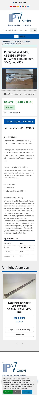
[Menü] (16, 36)
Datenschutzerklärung (20, 388)
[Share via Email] (13, 94)
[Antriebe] (27, 42)
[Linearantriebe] (9, 44)
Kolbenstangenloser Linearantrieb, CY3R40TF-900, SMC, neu (19, 307)
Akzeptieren (8, 392)
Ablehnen (17, 392)
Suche (34, 30)
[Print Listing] (29, 94)
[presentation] (16, 343)
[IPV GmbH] (14, 369)
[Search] (16, 30)
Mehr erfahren (27, 392)
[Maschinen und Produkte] (11, 42)
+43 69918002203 (20, 2)
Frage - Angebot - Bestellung (19, 121)
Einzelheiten (19, 335)
